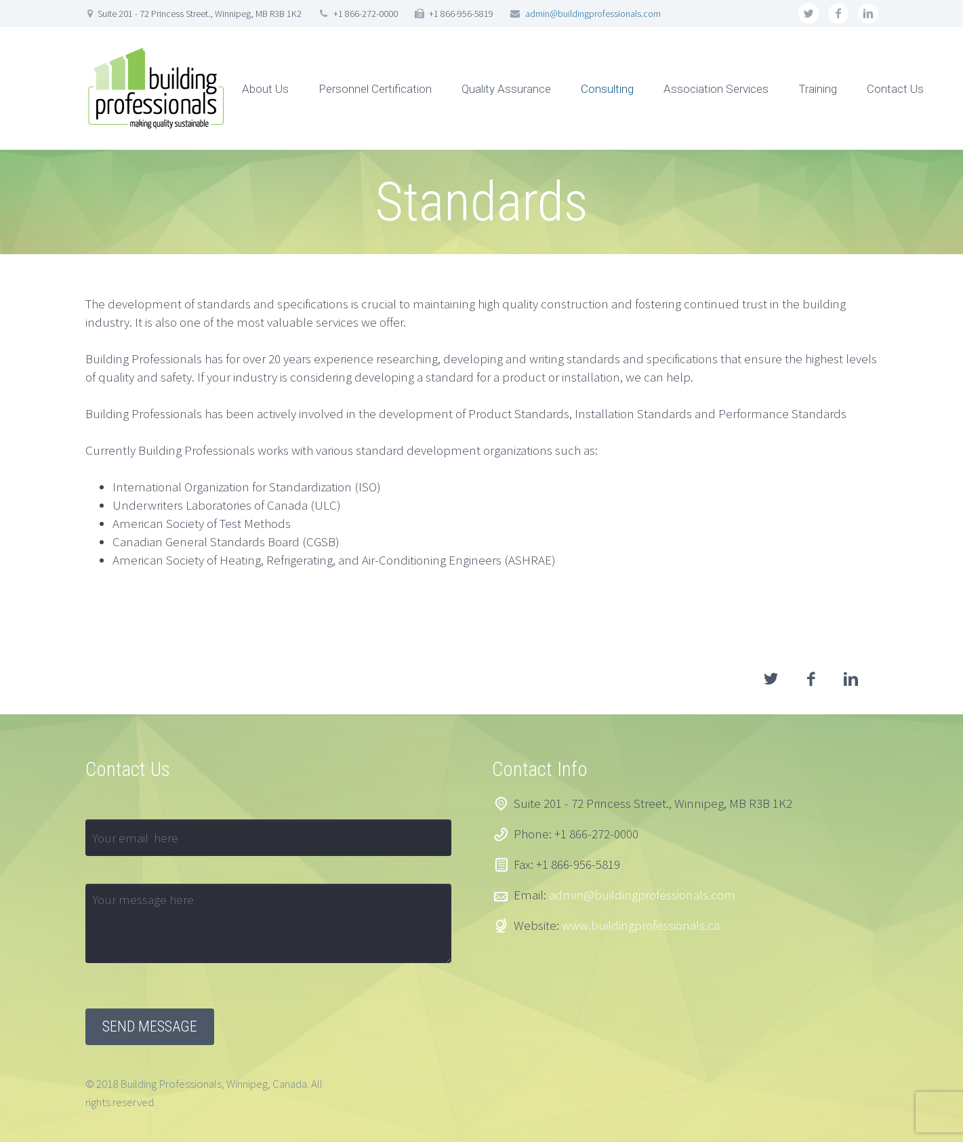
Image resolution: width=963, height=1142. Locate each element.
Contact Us (895, 89)
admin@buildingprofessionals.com (593, 13)
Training (817, 89)
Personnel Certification (375, 89)
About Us (265, 89)
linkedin (868, 13)
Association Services (716, 89)
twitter (808, 13)
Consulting (607, 89)
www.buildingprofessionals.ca (641, 925)
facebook (838, 13)
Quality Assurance (506, 89)
